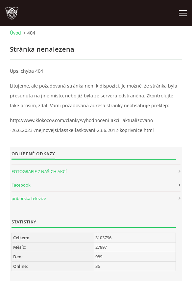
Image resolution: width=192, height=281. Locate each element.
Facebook (21, 185)
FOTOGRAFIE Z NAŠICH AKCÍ (39, 171)
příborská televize (29, 198)
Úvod (15, 33)
